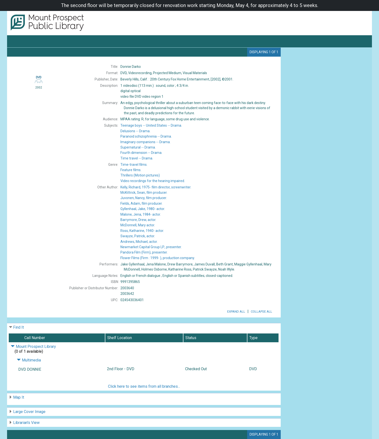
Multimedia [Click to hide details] (29, 360)
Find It (18, 327)
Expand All (236, 311)
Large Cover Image (29, 411)
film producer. (143, 192)
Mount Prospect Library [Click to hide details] (33, 346)
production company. (157, 258)
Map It (18, 397)
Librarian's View (26, 422)
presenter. (151, 247)
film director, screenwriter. (155, 187)
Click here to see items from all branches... (144, 386)
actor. (142, 209)
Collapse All (261, 311)
